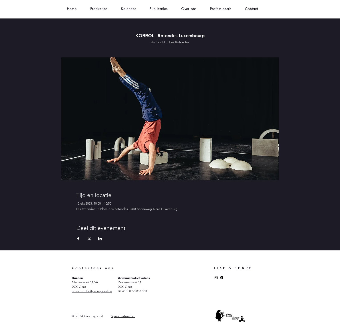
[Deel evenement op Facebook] (78, 238)
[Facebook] (222, 278)
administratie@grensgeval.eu (92, 291)
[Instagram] (216, 278)
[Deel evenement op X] (89, 238)
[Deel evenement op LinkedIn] (100, 238)
